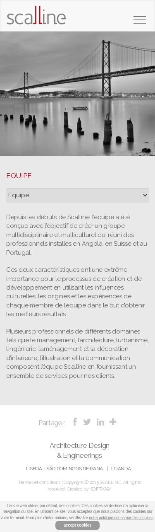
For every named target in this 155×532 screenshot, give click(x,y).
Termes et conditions (39, 482)
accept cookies (78, 525)
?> (77, 195)
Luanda (121, 469)
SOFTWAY (100, 489)
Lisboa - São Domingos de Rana (64, 469)
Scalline (36, 18)
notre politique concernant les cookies (121, 517)
